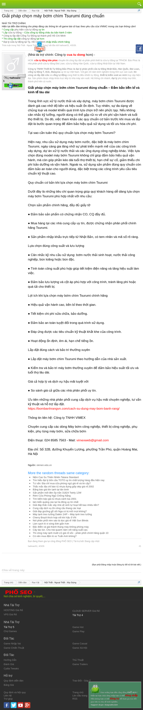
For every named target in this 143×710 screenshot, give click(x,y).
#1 (140, 546)
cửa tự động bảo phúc (46, 60)
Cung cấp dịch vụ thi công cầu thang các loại (57, 508)
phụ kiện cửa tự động (26, 29)
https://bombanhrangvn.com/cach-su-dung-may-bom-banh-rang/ (74, 408)
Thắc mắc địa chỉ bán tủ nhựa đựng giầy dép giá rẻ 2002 (63, 486)
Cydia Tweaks (11, 668)
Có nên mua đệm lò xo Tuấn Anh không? (55, 536)
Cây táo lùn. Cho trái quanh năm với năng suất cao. (60, 529)
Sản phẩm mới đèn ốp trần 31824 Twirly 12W (57, 492)
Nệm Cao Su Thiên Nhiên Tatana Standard (56, 477)
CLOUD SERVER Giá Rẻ (86, 611)
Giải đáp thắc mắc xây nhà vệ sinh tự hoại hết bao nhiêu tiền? (66, 505)
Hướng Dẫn (10, 660)
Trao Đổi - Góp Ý (81, 680)
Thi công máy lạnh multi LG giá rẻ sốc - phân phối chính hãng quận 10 (70, 533)
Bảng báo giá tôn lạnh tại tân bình (51, 489)
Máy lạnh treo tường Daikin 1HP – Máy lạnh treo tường (62, 514)
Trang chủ (77, 692)
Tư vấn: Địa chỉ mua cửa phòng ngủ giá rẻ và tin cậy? (62, 483)
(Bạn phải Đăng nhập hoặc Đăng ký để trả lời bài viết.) (116, 564)
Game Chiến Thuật (14, 647)
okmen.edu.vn (44, 465)
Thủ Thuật (78, 660)
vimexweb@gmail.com (93, 440)
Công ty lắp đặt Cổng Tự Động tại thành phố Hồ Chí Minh (35, 35)
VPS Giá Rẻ (10, 614)
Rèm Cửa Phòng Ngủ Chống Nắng (52, 495)
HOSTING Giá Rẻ (13, 610)
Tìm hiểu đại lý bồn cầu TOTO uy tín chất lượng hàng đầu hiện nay (68, 480)
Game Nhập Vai (12, 643)
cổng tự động (28, 38)
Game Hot (77, 627)
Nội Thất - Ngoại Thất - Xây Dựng (32, 45)
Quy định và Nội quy (15, 692)
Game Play (78, 631)
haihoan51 (64, 45)
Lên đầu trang (79, 695)
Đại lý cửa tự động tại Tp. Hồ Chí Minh (24, 41)
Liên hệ (8, 695)
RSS (74, 698)
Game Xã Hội (79, 647)
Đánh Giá (9, 664)
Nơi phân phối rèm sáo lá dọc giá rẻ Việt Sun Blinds (60, 520)
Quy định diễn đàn (13, 680)
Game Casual (79, 643)
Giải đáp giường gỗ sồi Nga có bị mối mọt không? (60, 511)
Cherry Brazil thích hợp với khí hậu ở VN (54, 517)
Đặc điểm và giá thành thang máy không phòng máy (61, 526)
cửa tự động (15, 32)
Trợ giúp (8, 698)
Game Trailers (80, 664)
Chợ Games (10, 631)
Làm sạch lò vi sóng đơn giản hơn (51, 523)
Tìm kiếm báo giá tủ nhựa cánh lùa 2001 (54, 498)
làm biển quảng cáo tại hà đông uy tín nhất (55, 502)
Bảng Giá (9, 685)
